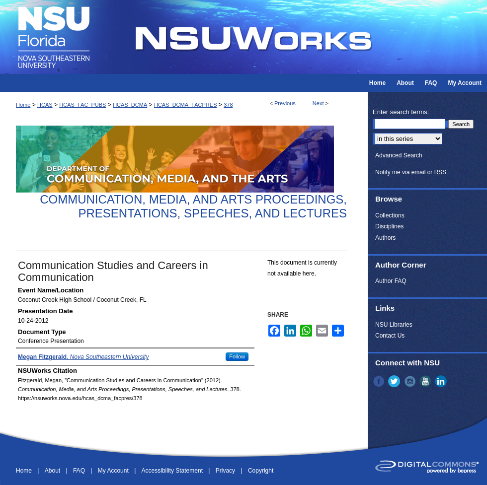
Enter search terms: (401, 112)
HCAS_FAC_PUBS (82, 105)
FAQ (79, 470)
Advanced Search (398, 155)
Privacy (226, 470)
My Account (114, 470)
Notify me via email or (410, 172)
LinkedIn (442, 381)
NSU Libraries (393, 324)
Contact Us (390, 335)
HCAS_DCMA (130, 105)
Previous (285, 103)
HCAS (45, 105)
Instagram (411, 381)
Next (318, 103)
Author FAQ (390, 280)
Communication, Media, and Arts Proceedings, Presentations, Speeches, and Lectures (193, 206)
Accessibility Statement (173, 470)
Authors (385, 237)
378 (228, 105)
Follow (237, 356)
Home (23, 105)
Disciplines (389, 226)
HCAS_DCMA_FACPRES (185, 105)
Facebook (380, 381)
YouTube (426, 381)
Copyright (260, 470)
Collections (390, 215)
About (53, 470)
